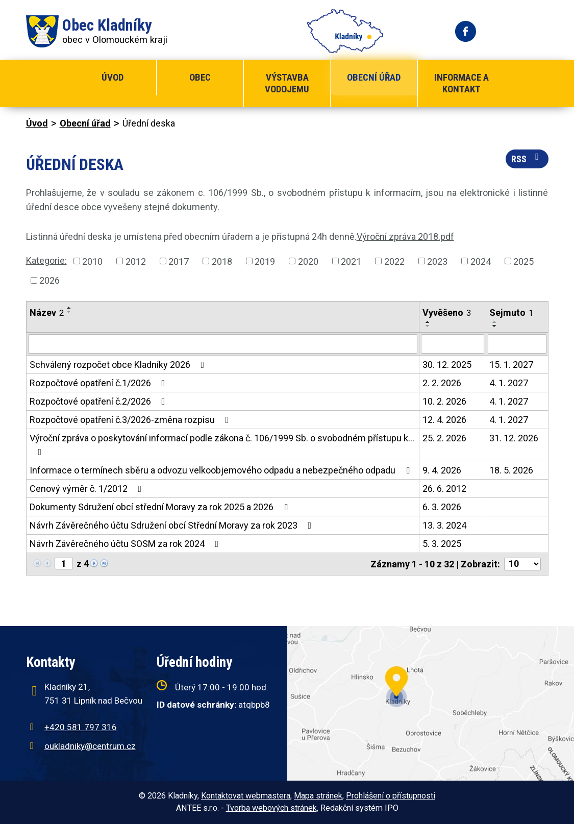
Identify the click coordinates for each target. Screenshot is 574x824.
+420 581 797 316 (80, 727)
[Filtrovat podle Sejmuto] (517, 344)
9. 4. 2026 (441, 470)
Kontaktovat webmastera (245, 796)
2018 (222, 261)
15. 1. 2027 (511, 364)
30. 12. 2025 (446, 364)
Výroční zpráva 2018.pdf (405, 236)
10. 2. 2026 (444, 401)
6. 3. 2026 (441, 507)
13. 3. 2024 (444, 525)
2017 (178, 261)
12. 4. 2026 (444, 419)
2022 (394, 261)
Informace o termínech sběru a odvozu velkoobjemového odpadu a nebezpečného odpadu (222, 470)
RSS (527, 158)
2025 (523, 261)
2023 (437, 261)
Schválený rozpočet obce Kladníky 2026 (119, 364)
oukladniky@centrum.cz (90, 746)
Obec (200, 77)
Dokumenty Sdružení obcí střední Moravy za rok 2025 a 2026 (161, 507)
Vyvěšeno (446, 312)
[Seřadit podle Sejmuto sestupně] (495, 326)
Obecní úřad (374, 77)
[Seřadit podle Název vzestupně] (69, 308)
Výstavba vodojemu (287, 83)
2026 (49, 280)
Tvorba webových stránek (271, 808)
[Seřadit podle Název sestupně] (69, 312)
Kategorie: (46, 260)
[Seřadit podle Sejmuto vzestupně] (495, 322)
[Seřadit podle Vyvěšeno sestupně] (428, 326)
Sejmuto (511, 312)
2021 (351, 261)
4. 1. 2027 (508, 383)
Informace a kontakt (461, 83)
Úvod (112, 77)
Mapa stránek (318, 796)
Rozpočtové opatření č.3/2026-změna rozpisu (131, 419)
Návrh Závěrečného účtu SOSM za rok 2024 (126, 543)
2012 (136, 261)
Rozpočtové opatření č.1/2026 (99, 383)
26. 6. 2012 (444, 488)
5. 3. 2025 (441, 543)
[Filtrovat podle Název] (222, 344)
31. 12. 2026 (513, 438)
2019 (265, 261)
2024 (480, 261)
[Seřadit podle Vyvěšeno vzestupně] (428, 322)
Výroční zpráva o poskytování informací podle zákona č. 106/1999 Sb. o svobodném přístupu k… (222, 445)
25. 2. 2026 (444, 438)
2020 (308, 261)
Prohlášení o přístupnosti (390, 796)
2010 (92, 261)
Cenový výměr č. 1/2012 (88, 488)
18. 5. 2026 (511, 470)
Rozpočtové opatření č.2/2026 (99, 401)
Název (47, 312)
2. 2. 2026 (441, 383)
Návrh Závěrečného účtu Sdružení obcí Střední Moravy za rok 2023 (173, 525)
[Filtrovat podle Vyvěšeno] (452, 344)
